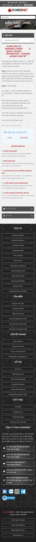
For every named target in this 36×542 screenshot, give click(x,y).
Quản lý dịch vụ (18, 341)
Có (10, 138)
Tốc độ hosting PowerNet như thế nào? (15, 193)
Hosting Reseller (18, 250)
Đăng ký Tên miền (18, 304)
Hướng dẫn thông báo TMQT (18, 394)
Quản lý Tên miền (18, 346)
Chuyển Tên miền (18, 309)
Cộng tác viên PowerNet (18, 422)
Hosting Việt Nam (18, 235)
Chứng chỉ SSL (18, 286)
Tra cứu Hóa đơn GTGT (18, 351)
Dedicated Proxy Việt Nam (18, 291)
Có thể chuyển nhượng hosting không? (15, 183)
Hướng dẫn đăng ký (18, 384)
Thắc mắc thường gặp (18, 379)
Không (24, 138)
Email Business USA (18, 271)
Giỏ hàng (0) (9, 5)
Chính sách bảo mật (18, 530)
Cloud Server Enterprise (18, 266)
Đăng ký (24, 2)
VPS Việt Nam (18, 256)
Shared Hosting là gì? (9, 151)
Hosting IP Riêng (18, 245)
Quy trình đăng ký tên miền (18, 319)
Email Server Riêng (18, 276)
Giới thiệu (18, 407)
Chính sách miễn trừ (18, 525)
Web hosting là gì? (8, 161)
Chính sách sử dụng (18, 520)
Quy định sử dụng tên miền (18, 329)
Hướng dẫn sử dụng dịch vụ (18, 357)
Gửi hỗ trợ (18, 369)
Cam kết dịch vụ (18, 535)
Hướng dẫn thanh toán (18, 389)
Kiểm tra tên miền (18, 314)
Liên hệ (19, 5)
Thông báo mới (18, 412)
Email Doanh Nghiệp (18, 281)
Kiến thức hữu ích (18, 374)
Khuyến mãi (13, 2)
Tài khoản (29, 5)
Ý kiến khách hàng (18, 417)
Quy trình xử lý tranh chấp (18, 324)
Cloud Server (18, 261)
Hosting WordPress (18, 240)
